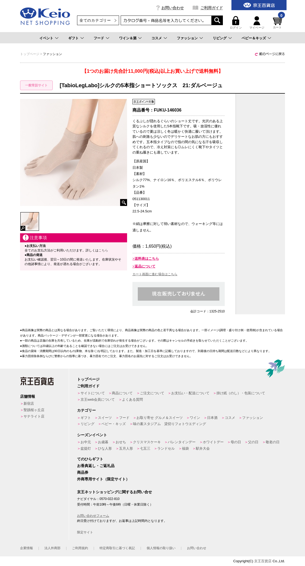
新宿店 (29, 403)
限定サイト (85, 532)
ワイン (195, 418)
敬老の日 (273, 442)
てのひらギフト (90, 459)
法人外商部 (52, 548)
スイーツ (105, 418)
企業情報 (26, 548)
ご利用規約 (80, 548)
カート (278, 22)
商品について (122, 393)
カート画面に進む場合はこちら (154, 274)
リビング (220, 38)
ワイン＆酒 (127, 38)
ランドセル (166, 448)
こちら (103, 250)
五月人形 (126, 448)
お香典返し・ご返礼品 (96, 466)
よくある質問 (132, 399)
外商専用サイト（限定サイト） (103, 479)
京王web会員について (98, 399)
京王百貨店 (263, 561)
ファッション (187, 38)
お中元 (86, 442)
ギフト (73, 38)
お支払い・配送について (190, 393)
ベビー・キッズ (113, 424)
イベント (46, 38)
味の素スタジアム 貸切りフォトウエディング (169, 424)
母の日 (236, 442)
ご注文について (152, 393)
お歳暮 (103, 442)
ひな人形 (105, 448)
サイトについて (93, 393)
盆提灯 (86, 448)
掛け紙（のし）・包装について (240, 393)
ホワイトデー (213, 442)
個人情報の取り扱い (161, 548)
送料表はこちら (147, 259)
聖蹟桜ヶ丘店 (34, 410)
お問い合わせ (172, 8)
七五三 (145, 448)
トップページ (88, 379)
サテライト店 (34, 416)
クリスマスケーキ (147, 442)
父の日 (253, 442)
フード (99, 38)
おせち (121, 442)
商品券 (82, 472)
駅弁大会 (203, 448)
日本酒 (212, 418)
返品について (145, 266)
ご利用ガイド (211, 8)
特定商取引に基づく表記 (117, 548)
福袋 (185, 448)
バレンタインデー (182, 442)
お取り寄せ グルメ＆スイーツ (159, 418)
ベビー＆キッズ (254, 38)
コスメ (156, 38)
